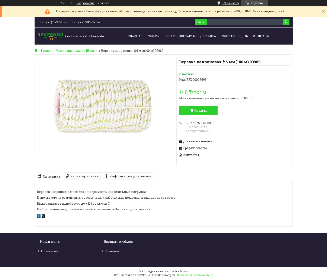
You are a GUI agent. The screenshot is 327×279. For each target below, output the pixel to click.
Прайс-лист (50, 251)
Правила (112, 251)
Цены (244, 36)
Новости (228, 36)
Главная (135, 36)
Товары (153, 36)
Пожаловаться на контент (195, 275)
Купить (200, 110)
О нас (170, 36)
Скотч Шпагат (87, 51)
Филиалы (261, 36)
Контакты (187, 36)
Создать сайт (85, 2)
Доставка (208, 36)
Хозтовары (64, 51)
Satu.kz (184, 271)
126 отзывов (230, 3)
